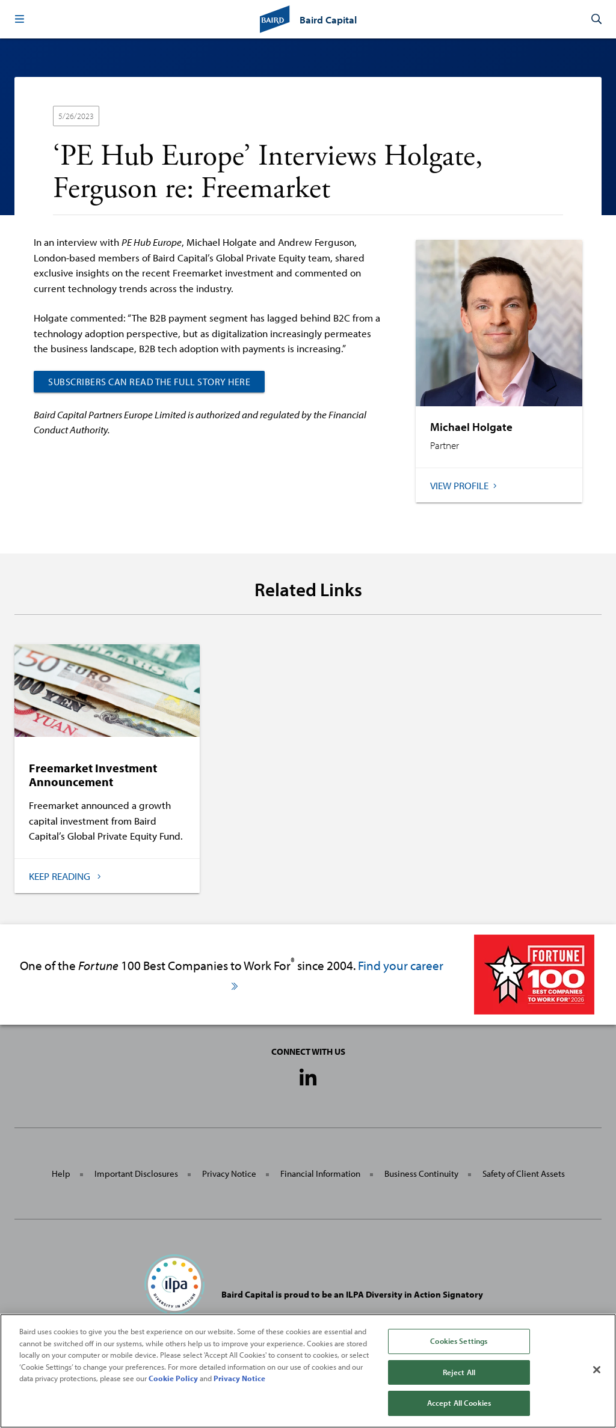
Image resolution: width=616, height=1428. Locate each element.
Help (61, 1173)
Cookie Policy (173, 1378)
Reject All (459, 1372)
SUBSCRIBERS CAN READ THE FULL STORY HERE (149, 382)
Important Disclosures (136, 1173)
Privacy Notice (229, 1173)
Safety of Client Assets (523, 1173)
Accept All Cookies (459, 1403)
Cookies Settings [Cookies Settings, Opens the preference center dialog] (458, 1341)
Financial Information (320, 1173)
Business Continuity (421, 1173)
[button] (19, 19)
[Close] (597, 1369)
